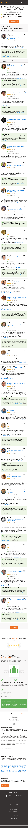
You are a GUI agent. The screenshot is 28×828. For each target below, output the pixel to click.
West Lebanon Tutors (8, 768)
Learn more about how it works (14, 811)
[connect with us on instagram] (13, 804)
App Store (8, 796)
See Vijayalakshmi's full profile (6, 175)
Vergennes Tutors (14, 770)
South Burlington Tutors (12, 763)
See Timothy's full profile (16, 557)
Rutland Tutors (7, 766)
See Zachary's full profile (20, 419)
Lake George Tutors (4, 771)
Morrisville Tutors (16, 768)
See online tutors (5, 785)
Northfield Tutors (7, 770)
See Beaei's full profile (5, 219)
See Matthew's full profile (19, 132)
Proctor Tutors (20, 766)
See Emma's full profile (18, 47)
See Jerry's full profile (16, 485)
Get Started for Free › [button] (23, 2)
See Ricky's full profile (18, 396)
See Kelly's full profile (21, 78)
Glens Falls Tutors (21, 763)
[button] (18, 72)
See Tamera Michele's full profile (7, 378)
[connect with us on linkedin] (16, 804)
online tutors (19, 780)
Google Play (19, 796)
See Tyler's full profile (5, 337)
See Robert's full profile (5, 435)
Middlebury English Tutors (15, 750)
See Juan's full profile (20, 460)
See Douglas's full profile (20, 158)
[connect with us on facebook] (11, 804)
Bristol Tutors (11, 771)
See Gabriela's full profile (21, 362)
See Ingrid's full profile (17, 267)
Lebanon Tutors (4, 765)
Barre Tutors (10, 767)
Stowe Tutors (17, 771)
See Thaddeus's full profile (6, 309)
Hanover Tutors (10, 765)
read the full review (5, 56)
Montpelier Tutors (4, 767)
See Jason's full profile (20, 612)
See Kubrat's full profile (5, 504)
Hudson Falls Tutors (17, 767)
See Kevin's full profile (5, 105)
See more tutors (14, 627)
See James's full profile (19, 242)
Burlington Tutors (4, 763)
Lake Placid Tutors (22, 770)
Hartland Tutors (13, 766)
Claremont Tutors (17, 765)
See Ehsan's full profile (14, 202)
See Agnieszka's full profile (6, 292)
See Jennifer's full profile (5, 585)
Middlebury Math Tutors (5, 750)
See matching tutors (14, 21)
